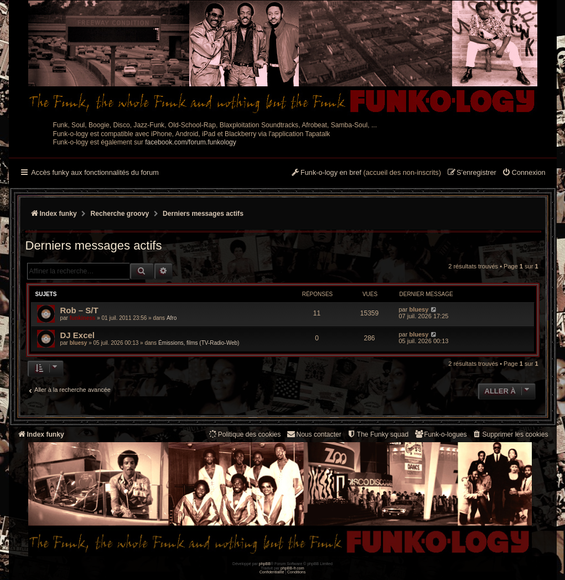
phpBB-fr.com (292, 568)
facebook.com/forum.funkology (190, 142)
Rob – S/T (79, 310)
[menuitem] (524, 173)
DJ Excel (77, 335)
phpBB (265, 564)
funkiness (83, 318)
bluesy (418, 309)
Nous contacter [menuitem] (313, 434)
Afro (172, 318)
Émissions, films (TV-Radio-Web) (199, 343)
